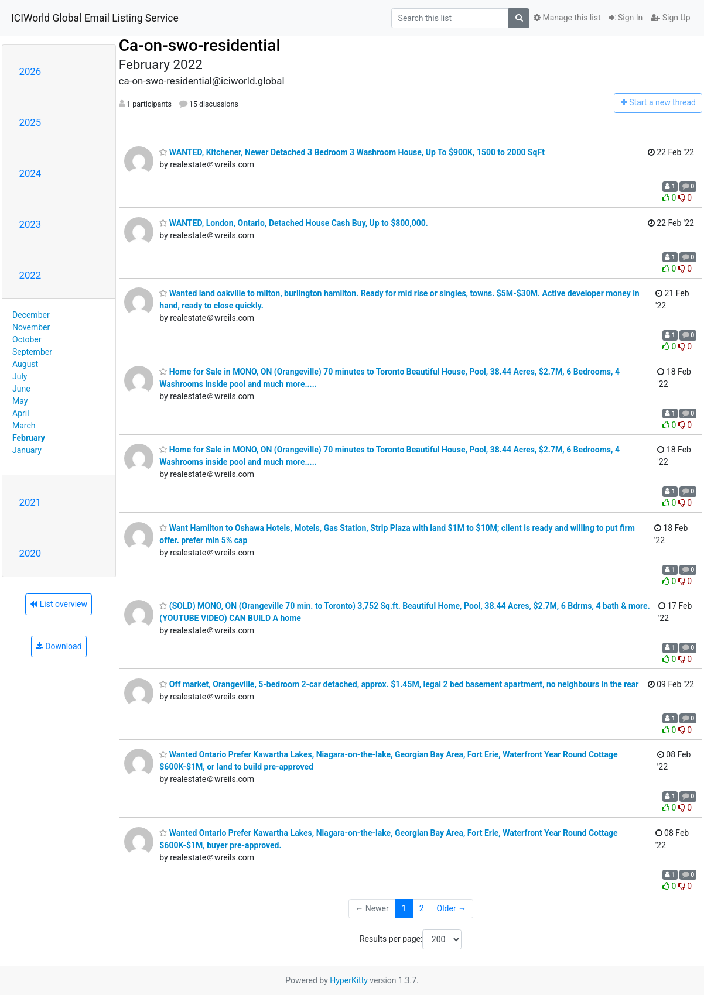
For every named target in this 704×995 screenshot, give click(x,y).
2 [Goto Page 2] (421, 908)
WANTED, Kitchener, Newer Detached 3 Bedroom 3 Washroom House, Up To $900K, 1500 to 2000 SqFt (352, 152)
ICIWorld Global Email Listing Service (95, 18)
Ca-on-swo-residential (200, 45)
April (20, 413)
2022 (30, 275)
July (19, 376)
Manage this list (567, 17)
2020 (30, 553)
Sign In (626, 17)
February (28, 437)
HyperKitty (349, 980)
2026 (30, 71)
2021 (30, 502)
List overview (58, 604)
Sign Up (670, 17)
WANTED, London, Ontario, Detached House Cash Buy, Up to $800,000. (293, 223)
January (27, 450)
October (26, 339)
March (24, 425)
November (31, 327)
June (21, 388)
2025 (30, 122)
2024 (30, 173)
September (32, 351)
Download (59, 646)
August (25, 364)
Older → (452, 908)
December (31, 315)
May (20, 401)
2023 (30, 224)
